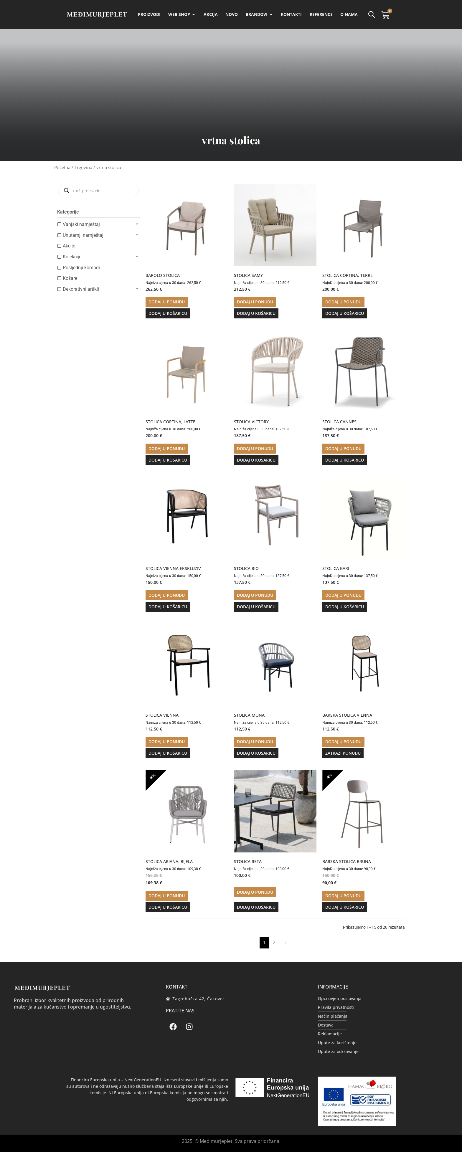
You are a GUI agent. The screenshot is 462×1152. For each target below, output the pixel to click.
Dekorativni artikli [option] (81, 289)
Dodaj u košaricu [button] (167, 313)
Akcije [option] (69, 246)
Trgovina (83, 168)
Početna (62, 168)
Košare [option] (70, 278)
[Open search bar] (371, 14)
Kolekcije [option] (72, 257)
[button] (98, 225)
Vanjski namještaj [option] (81, 224)
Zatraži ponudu (343, 753)
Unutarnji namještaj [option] (83, 235)
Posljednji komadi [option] (81, 268)
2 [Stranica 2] (274, 943)
